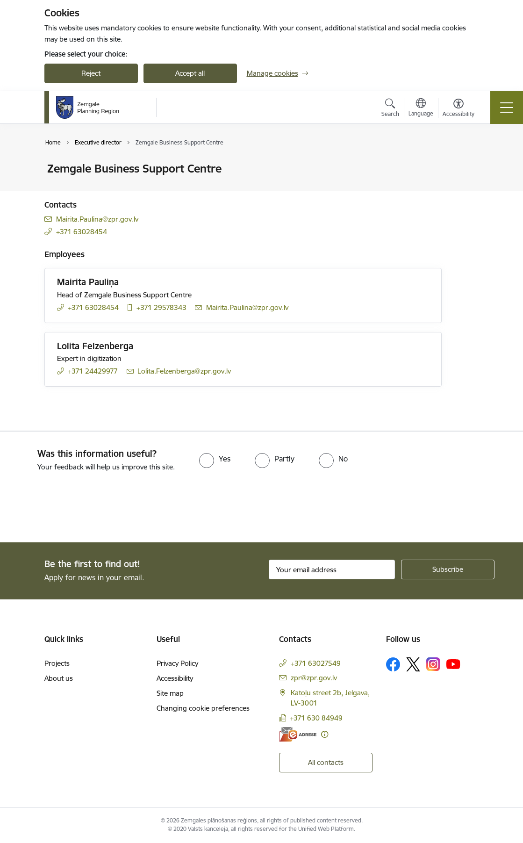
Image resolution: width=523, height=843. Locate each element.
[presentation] (78, 508)
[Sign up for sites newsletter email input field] (332, 569)
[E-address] (297, 734)
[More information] (324, 734)
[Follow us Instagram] (433, 664)
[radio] (214, 458)
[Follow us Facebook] (393, 664)
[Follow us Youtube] (453, 664)
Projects (57, 663)
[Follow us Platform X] (413, 664)
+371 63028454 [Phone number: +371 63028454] (81, 231)
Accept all (190, 73)
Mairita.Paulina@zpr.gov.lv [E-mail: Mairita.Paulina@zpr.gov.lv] (97, 219)
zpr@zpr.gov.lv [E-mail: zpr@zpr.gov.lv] (314, 677)
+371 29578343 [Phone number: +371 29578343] (161, 307)
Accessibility (175, 678)
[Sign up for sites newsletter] (447, 569)
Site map (170, 693)
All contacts (326, 762)
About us (58, 678)
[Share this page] (466, 188)
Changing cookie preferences (203, 708)
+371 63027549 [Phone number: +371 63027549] (316, 663)
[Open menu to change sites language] (421, 108)
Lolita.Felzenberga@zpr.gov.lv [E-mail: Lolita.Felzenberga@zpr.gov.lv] (184, 371)
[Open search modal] (390, 109)
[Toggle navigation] (506, 107)
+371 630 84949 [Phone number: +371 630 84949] (316, 717)
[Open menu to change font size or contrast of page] (458, 109)
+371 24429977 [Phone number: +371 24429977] (93, 371)
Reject (90, 73)
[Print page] (466, 164)
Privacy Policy (177, 663)
